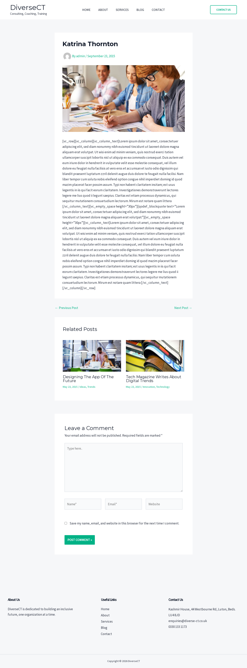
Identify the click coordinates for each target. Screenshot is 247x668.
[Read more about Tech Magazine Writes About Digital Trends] (155, 355)
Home (86, 10)
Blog (140, 10)
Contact (158, 10)
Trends (91, 387)
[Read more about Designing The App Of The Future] (92, 355)
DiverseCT (27, 7)
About (103, 10)
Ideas (83, 387)
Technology (163, 387)
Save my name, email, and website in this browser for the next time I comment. (124, 523)
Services (122, 10)
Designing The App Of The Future (88, 379)
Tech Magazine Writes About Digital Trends (153, 379)
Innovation (149, 387)
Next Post (183, 308)
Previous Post (66, 308)
